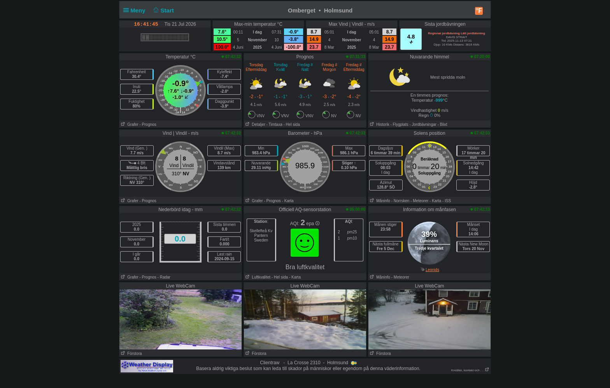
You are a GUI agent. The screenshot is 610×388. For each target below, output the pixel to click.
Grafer (128, 124)
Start (163, 10)
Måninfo (379, 201)
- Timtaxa (274, 124)
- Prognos (147, 124)
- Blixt (442, 124)
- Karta (288, 201)
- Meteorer (419, 201)
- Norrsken (400, 201)
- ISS (446, 201)
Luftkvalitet (257, 277)
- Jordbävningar (422, 124)
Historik (378, 124)
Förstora (130, 353)
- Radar (164, 277)
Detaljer (254, 124)
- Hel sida (291, 124)
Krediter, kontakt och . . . (470, 370)
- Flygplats (399, 124)
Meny (136, 10)
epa (312, 223)
